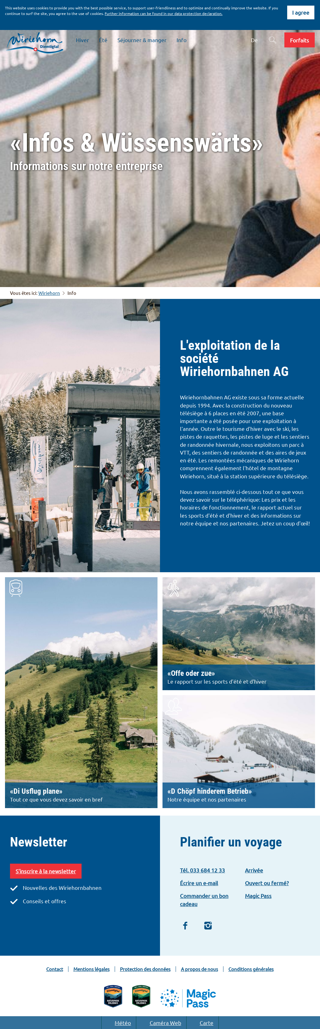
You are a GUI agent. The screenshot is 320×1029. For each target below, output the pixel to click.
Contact (54, 969)
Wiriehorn (49, 293)
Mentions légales (91, 969)
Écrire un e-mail (199, 883)
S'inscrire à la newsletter (46, 871)
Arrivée (254, 870)
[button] (299, 39)
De (254, 40)
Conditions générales (251, 969)
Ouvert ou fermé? (267, 883)
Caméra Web (161, 1022)
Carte (202, 1022)
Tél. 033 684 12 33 (202, 870)
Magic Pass (258, 895)
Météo (119, 1022)
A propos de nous (199, 969)
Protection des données (145, 969)
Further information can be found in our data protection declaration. (163, 13)
